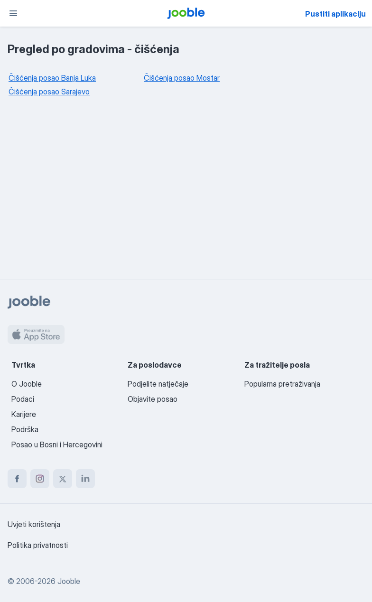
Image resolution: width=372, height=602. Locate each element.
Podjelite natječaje (158, 384)
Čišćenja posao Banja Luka (52, 78)
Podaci (22, 399)
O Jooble (26, 384)
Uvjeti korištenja (34, 524)
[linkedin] (85, 478)
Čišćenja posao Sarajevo (49, 91)
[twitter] (62, 478)
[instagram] (39, 478)
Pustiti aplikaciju (335, 14)
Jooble (68, 581)
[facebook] (17, 478)
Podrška (24, 429)
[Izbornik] (13, 13)
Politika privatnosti (38, 545)
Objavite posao (152, 399)
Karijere (23, 414)
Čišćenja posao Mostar (182, 78)
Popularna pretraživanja (282, 384)
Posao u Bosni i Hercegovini (56, 444)
